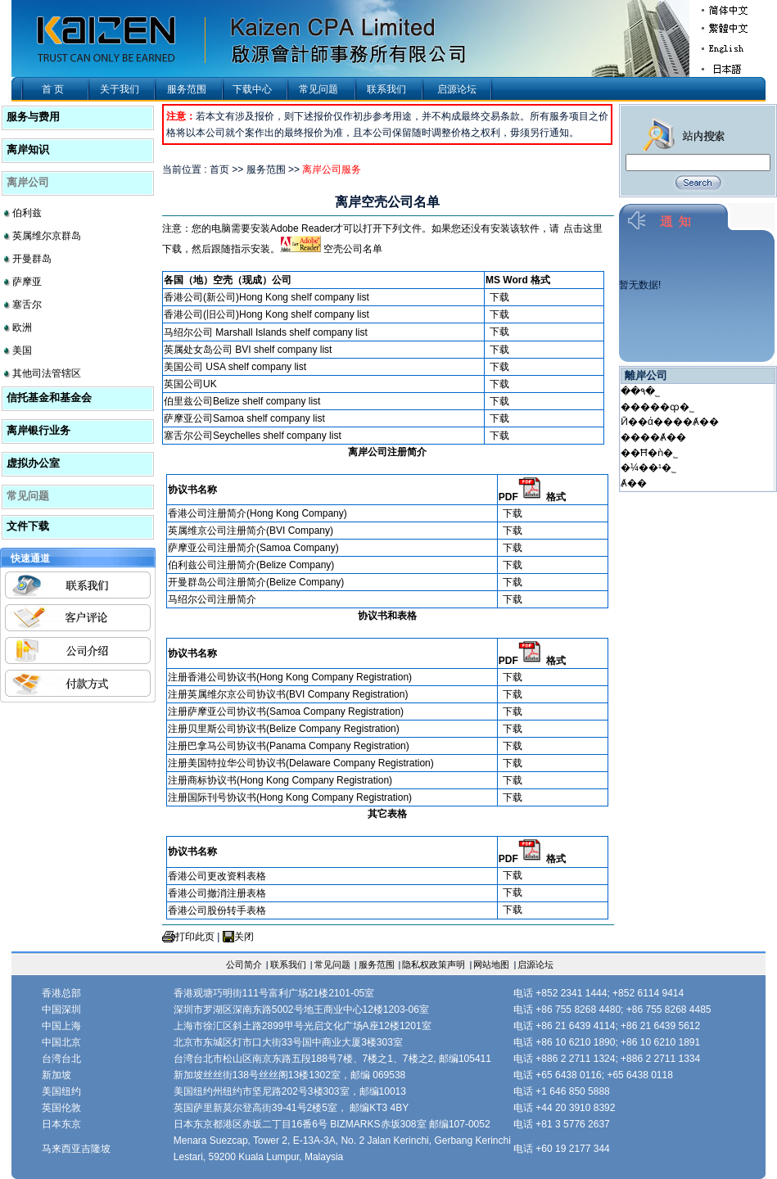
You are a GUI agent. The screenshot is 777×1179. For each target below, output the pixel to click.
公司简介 (244, 964)
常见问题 (318, 89)
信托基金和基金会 (49, 397)
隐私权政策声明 (433, 964)
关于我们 (119, 89)
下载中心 (252, 89)
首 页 (53, 89)
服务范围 (186, 89)
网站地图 (491, 964)
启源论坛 (457, 89)
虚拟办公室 (33, 463)
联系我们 (386, 89)
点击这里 (583, 228)
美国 (22, 350)
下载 (499, 297)
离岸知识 (28, 149)
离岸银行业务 (38, 430)
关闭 (244, 936)
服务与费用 (33, 117)
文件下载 (28, 526)
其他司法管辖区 (46, 373)
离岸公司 (28, 182)
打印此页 (195, 936)
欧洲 (22, 327)
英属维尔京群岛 (46, 236)
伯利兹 (27, 213)
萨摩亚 (27, 281)
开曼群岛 (32, 258)
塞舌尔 (27, 304)
